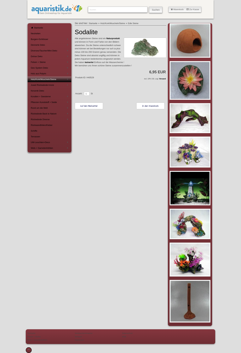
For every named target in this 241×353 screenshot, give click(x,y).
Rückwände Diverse (50, 120)
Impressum (79, 340)
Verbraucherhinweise (84, 333)
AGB (124, 336)
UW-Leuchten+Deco (50, 143)
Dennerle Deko (50, 45)
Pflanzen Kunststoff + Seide (50, 103)
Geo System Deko (50, 68)
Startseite (37, 28)
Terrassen (35, 136)
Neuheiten (35, 33)
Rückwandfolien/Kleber (42, 125)
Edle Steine (133, 23)
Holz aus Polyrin (50, 74)
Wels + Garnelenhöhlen (50, 149)
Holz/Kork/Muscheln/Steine (50, 80)
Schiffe (34, 131)
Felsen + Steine (50, 63)
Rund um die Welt (50, 108)
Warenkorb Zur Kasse (185, 9)
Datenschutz (127, 333)
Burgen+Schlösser (50, 40)
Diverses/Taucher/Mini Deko (50, 51)
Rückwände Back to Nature (50, 114)
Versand (162, 79)
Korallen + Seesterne (50, 97)
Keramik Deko (37, 91)
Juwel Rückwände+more (50, 86)
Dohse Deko (50, 57)
